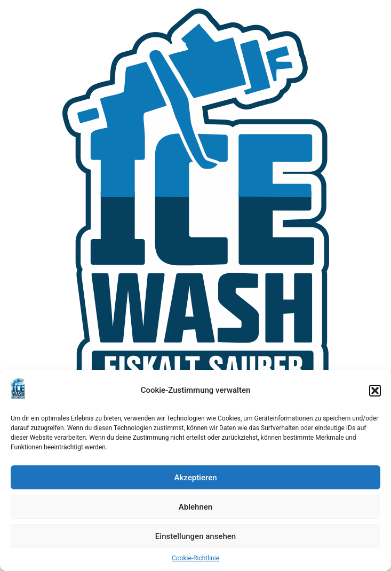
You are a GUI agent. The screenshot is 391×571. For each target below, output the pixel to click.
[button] (375, 390)
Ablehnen (195, 507)
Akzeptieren (195, 477)
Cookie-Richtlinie (195, 558)
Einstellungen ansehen (195, 536)
